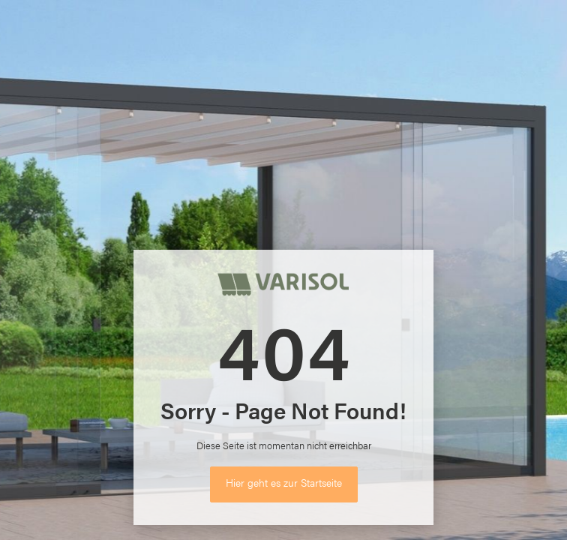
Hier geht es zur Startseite (284, 483)
